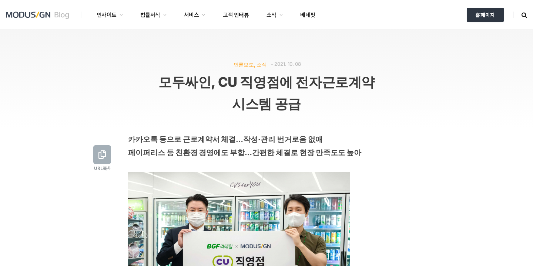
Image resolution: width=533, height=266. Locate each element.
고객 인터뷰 (236, 14)
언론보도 (244, 64)
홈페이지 (485, 14)
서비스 (191, 14)
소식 (271, 14)
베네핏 (307, 14)
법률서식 (150, 14)
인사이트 (107, 14)
